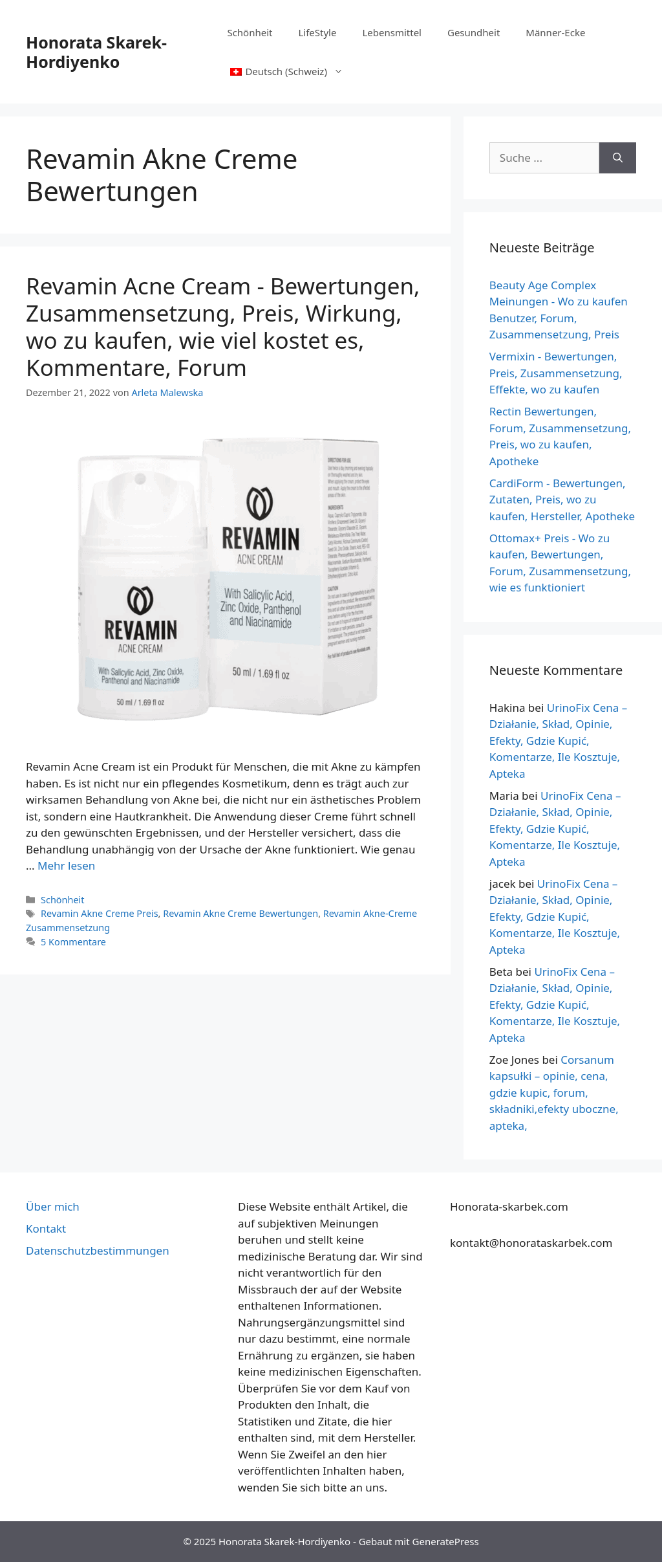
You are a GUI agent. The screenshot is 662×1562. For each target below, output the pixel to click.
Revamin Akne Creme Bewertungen (240, 913)
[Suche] (617, 157)
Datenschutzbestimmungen (97, 1250)
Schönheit (249, 32)
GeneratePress (445, 1541)
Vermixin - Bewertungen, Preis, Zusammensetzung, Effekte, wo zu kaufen (556, 373)
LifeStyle (317, 32)
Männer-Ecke (555, 32)
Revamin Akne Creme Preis (99, 913)
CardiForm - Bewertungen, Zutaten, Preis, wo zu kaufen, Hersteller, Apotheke (562, 499)
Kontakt (46, 1228)
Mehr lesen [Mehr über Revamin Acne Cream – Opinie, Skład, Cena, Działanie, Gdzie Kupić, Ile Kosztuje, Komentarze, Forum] (66, 865)
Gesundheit (473, 32)
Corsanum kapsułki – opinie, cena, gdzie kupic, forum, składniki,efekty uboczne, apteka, (554, 1092)
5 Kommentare (73, 942)
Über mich (53, 1206)
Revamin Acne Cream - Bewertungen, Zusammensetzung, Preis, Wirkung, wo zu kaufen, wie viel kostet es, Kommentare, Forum (223, 326)
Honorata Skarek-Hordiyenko (96, 51)
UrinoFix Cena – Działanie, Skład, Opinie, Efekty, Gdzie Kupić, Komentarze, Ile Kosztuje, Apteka (558, 740)
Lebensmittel (392, 32)
